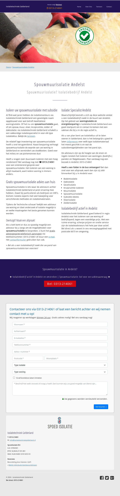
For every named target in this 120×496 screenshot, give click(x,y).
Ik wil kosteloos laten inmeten (29, 378)
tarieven (31, 136)
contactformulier (18, 239)
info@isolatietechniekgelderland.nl (23, 440)
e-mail (52, 236)
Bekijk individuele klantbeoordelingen (23, 465)
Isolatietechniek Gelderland (17, 6)
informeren (72, 141)
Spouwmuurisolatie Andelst (23, 67)
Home (8, 67)
